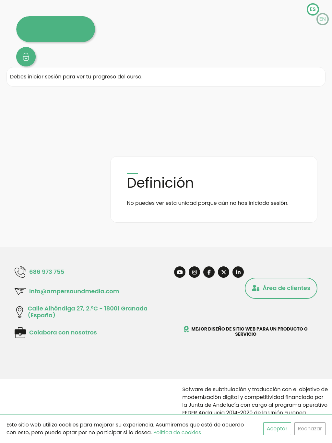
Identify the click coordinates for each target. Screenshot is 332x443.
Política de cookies (177, 432)
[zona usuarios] (26, 56)
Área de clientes (281, 288)
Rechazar (310, 428)
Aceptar (277, 428)
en (322, 19)
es (313, 9)
